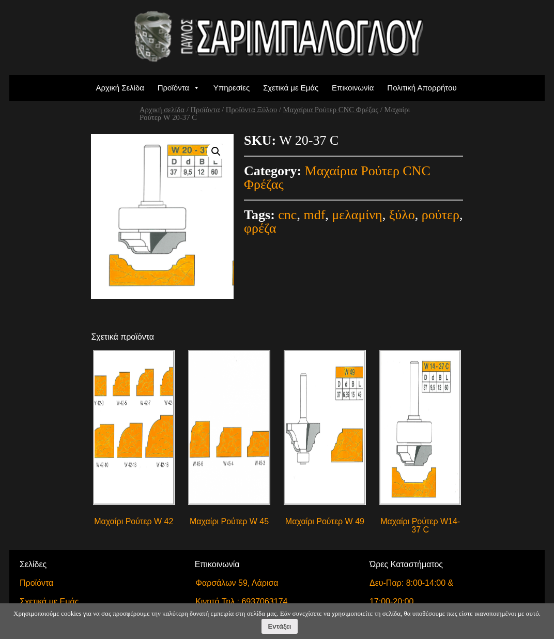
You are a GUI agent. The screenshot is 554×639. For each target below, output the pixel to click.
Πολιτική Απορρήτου (421, 87)
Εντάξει (279, 626)
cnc (287, 214)
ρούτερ (440, 214)
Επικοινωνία (353, 87)
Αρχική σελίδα (162, 109)
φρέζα (260, 228)
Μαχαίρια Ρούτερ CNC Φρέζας (330, 109)
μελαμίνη (357, 214)
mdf (314, 214)
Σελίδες (33, 564)
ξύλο (402, 214)
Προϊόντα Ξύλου (251, 109)
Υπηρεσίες (231, 87)
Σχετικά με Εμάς (290, 87)
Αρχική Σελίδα (120, 87)
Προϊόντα (173, 87)
